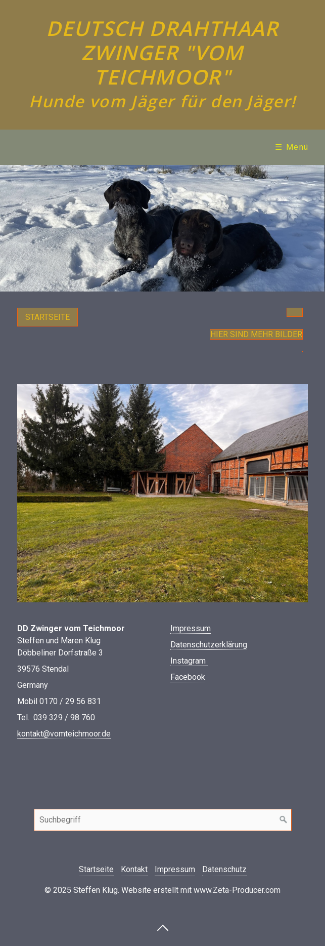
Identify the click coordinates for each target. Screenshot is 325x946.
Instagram (189, 661)
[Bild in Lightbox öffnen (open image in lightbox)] (162, 493)
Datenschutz (224, 869)
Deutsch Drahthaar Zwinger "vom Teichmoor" (162, 52)
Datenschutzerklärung (208, 644)
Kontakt (134, 869)
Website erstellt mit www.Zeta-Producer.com (201, 890)
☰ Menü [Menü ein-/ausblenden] (292, 147)
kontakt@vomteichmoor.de (64, 733)
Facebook (187, 677)
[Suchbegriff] (163, 820)
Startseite (96, 869)
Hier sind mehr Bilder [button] (256, 334)
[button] (47, 317)
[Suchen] (283, 820)
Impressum (190, 628)
